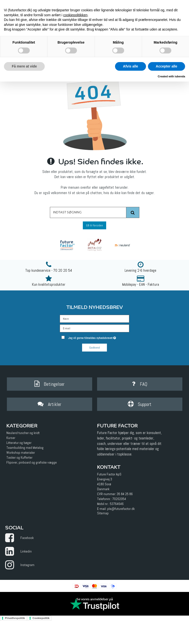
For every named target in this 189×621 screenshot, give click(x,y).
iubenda (180, 76)
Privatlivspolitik (15, 618)
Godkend (94, 348)
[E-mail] (94, 328)
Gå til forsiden (94, 225)
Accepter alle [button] (166, 66)
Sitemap (103, 513)
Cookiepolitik (40, 618)
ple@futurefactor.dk (121, 508)
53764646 (117, 504)
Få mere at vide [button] (24, 66)
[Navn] (94, 318)
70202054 (119, 499)
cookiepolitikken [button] (75, 15)
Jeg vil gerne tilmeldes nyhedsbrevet (99, 337)
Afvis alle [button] (130, 66)
